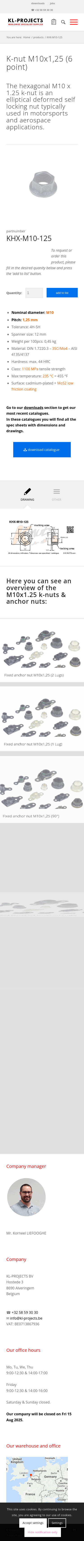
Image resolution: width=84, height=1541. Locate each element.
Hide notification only (42, 1532)
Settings (57, 1523)
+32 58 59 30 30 (25, 1312)
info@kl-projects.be (26, 1318)
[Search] (61, 22)
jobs (52, 3)
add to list (62, 293)
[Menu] (71, 22)
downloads (38, 3)
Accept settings (33, 1523)
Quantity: (14, 293)
